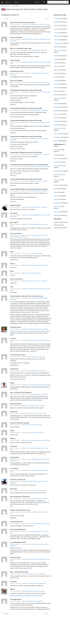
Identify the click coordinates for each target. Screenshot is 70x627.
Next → (47, 18)
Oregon (56, 162)
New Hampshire (58, 128)
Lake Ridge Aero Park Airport (36, 24)
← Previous (5, 18)
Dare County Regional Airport (33, 207)
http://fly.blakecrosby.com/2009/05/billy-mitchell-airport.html (26, 595)
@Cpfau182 (24, 265)
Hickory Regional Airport (32, 356)
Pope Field (31, 273)
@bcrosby (24, 591)
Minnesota (57, 107)
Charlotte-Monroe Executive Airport (40, 73)
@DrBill (23, 424)
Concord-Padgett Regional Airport (42, 39)
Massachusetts (58, 98)
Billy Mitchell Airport (32, 591)
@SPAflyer (18, 548)
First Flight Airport (32, 601)
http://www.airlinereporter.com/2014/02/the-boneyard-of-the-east (28, 331)
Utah (55, 192)
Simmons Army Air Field (34, 281)
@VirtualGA (24, 24)
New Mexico (57, 137)
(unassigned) (57, 18)
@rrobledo (24, 583)
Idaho (55, 66)
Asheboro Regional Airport (37, 440)
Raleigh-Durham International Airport (39, 138)
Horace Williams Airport (37, 82)
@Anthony (24, 384)
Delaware (56, 47)
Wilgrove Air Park (30, 424)
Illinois (55, 70)
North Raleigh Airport (36, 110)
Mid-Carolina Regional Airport (38, 448)
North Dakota (57, 149)
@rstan (23, 356)
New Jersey (57, 133)
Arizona (56, 29)
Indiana (56, 73)
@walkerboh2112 (25, 50)
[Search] (67, 2)
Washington (57, 203)
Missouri (56, 114)
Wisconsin (57, 211)
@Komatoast (25, 531)
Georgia (56, 59)
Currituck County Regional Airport (36, 384)
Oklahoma (57, 158)
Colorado (56, 39)
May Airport (34, 432)
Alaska (56, 25)
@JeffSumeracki (25, 440)
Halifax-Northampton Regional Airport (40, 459)
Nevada (56, 125)
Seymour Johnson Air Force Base (39, 92)
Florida (56, 55)
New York (56, 141)
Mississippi (57, 110)
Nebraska (56, 121)
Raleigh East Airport (35, 50)
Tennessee (57, 185)
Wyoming (56, 215)
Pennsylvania (57, 165)
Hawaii (56, 62)
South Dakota (57, 180)
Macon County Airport (34, 413)
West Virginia (57, 206)
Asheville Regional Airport (33, 370)
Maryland (56, 94)
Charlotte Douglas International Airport (38, 62)
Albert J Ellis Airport (34, 573)
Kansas (56, 80)
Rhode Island (57, 171)
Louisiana (56, 87)
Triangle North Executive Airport (38, 122)
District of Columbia (59, 50)
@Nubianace (25, 215)
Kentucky (56, 84)
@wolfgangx (25, 62)
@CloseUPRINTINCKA (27, 39)
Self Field (33, 253)
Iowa (55, 77)
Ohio (55, 155)
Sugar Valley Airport (35, 394)
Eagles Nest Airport (35, 490)
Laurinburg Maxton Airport (35, 329)
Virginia (56, 199)
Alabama (56, 22)
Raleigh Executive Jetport (37, 166)
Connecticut (57, 43)
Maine (55, 91)
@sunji (23, 207)
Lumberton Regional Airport (35, 265)
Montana (56, 117)
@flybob (24, 601)
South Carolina (58, 174)
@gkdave (24, 481)
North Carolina (58, 144)
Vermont (56, 196)
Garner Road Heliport (34, 583)
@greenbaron (25, 340)
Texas (55, 188)
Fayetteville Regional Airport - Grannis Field (39, 215)
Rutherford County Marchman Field (38, 340)
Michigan (56, 103)
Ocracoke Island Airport (36, 523)
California (56, 36)
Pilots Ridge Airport (33, 405)
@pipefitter (24, 224)
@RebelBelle (24, 405)
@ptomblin (24, 329)
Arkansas (56, 32)
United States (46, 24)
